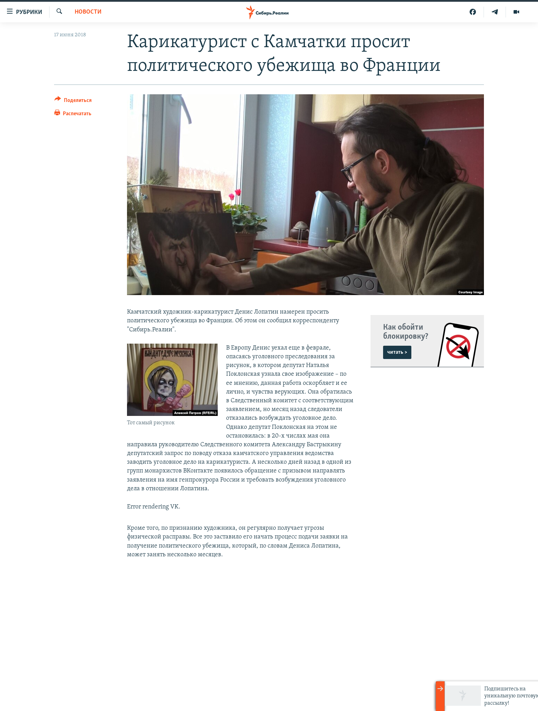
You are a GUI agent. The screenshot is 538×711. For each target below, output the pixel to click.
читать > (397, 352)
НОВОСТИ (88, 12)
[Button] (73, 101)
